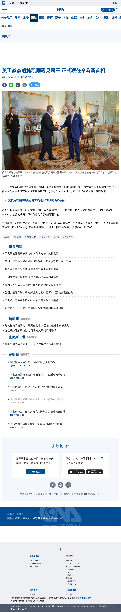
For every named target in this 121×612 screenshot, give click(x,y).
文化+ (68, 572)
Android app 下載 (73, 563)
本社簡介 (33, 595)
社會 (82, 17)
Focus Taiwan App (73, 566)
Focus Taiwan (35, 560)
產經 (50, 17)
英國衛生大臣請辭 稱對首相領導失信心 (32, 362)
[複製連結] (18, 84)
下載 (115, 3)
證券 (58, 17)
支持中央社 (108, 9)
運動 (106, 17)
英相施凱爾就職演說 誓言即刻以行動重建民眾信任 (37, 374)
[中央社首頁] (60, 9)
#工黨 (6, 237)
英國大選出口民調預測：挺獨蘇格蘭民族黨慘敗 (36, 424)
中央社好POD (71, 584)
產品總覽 (69, 595)
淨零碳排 (69, 575)
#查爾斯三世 (30, 237)
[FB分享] (4, 84)
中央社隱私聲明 (84, 598)
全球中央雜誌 (71, 569)
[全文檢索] (117, 9)
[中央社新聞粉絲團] (60, 549)
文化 (98, 17)
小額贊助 (36, 471)
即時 (17, 17)
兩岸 (42, 17)
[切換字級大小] (25, 84)
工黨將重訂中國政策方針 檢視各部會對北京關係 (36, 387)
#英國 (56, 237)
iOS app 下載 (71, 560)
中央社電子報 (71, 581)
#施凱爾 (17, 237)
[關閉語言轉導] (119, 605)
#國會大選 (67, 237)
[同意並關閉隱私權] (119, 597)
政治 (26, 17)
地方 (90, 17)
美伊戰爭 (6, 17)
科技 (66, 17)
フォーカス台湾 (36, 563)
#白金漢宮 (45, 237)
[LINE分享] (11, 84)
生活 (74, 17)
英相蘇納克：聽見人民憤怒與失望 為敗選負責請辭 (37, 411)
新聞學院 (69, 578)
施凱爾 (14, 354)
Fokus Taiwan (35, 566)
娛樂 (114, 17)
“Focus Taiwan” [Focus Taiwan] (18, 609)
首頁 (4, 26)
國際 (34, 17)
